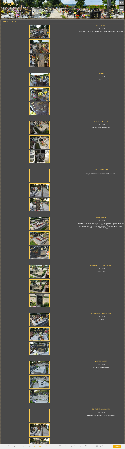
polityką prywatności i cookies (42, 446)
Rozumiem (117, 446)
